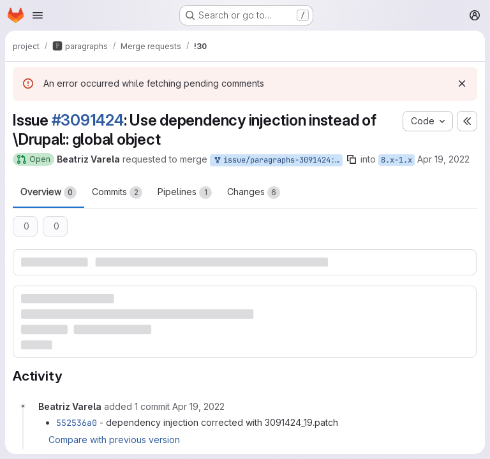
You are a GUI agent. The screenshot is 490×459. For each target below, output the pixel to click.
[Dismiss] (462, 83)
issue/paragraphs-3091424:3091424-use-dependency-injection (277, 160)
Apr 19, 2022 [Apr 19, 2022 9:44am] (443, 159)
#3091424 (88, 120)
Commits (117, 192)
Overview (48, 192)
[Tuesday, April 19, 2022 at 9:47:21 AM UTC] (198, 406)
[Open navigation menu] (37, 15)
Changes (253, 192)
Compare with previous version (114, 439)
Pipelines (185, 192)
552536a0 (76, 422)
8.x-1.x (396, 160)
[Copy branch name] (351, 159)
